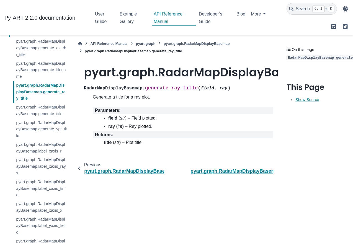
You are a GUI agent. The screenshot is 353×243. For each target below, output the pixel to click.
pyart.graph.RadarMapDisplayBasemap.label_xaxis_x (40, 207)
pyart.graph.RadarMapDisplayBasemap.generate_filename (41, 70)
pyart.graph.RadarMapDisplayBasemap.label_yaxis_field (40, 226)
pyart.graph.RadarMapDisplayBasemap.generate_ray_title (40, 92)
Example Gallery (128, 18)
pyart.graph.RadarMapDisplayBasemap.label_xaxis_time (40, 188)
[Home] (80, 43)
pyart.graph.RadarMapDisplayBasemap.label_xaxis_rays (41, 166)
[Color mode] (345, 9)
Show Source (307, 99)
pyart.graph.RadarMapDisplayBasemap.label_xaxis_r (40, 147)
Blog (240, 14)
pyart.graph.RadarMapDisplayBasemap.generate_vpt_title (41, 129)
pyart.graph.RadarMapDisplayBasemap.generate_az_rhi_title (41, 48)
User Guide (101, 18)
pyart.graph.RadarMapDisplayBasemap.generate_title (40, 110)
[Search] (312, 9)
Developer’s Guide (210, 18)
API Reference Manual (168, 18)
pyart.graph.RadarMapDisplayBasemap (197, 44)
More (256, 14)
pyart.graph (145, 44)
